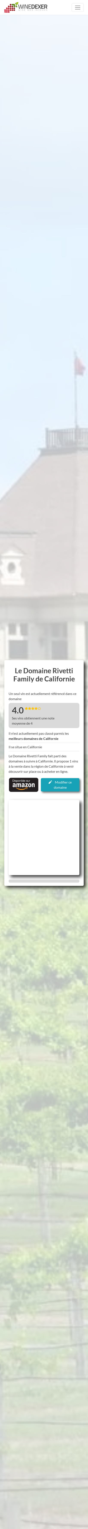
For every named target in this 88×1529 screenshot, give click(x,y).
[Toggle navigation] (78, 7)
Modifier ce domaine (60, 784)
